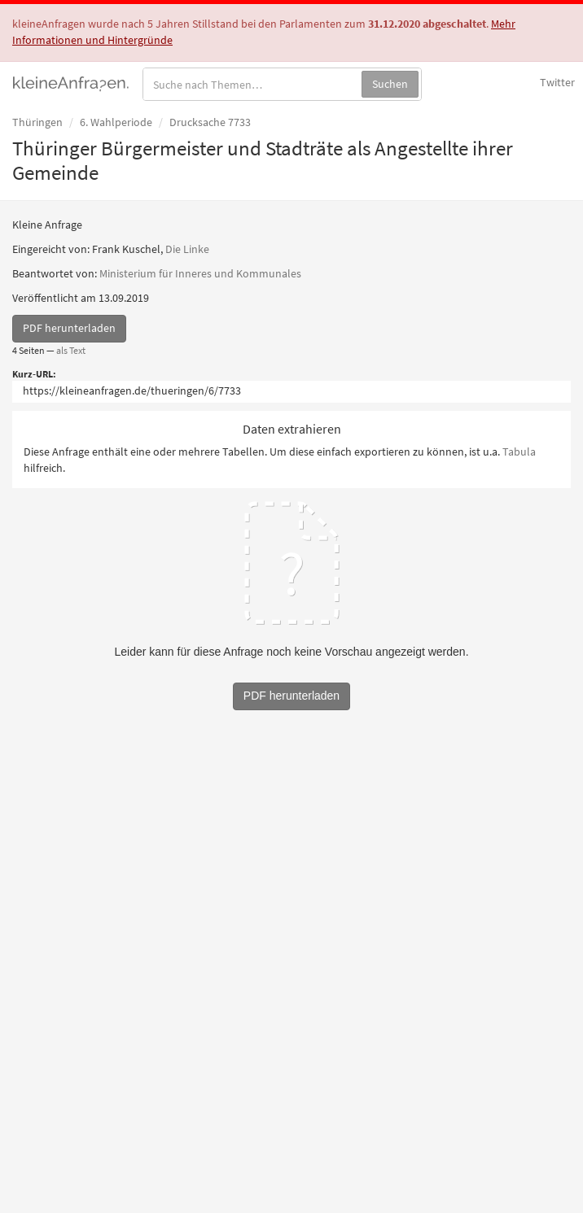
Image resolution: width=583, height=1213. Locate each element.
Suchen (390, 83)
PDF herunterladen (69, 328)
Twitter (557, 82)
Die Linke (187, 249)
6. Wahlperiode (116, 122)
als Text (70, 350)
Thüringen (37, 122)
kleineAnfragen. (71, 82)
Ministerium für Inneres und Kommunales (200, 273)
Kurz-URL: (34, 374)
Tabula (519, 451)
